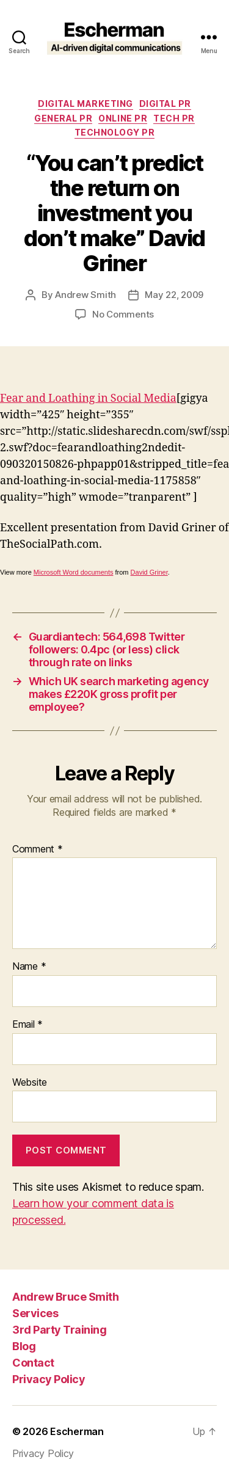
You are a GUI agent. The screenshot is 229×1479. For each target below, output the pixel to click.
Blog (23, 1346)
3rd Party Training (59, 1329)
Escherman (77, 1431)
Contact (33, 1362)
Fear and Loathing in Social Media (88, 398)
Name (29, 966)
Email (27, 1024)
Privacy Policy (48, 1379)
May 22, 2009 (174, 294)
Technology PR (115, 132)
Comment (37, 849)
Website (29, 1082)
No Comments (123, 314)
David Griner (149, 572)
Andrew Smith (85, 294)
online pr (122, 118)
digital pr (165, 103)
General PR (63, 118)
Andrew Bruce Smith (65, 1296)
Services (35, 1313)
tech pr (174, 118)
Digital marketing (85, 103)
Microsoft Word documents (74, 572)
